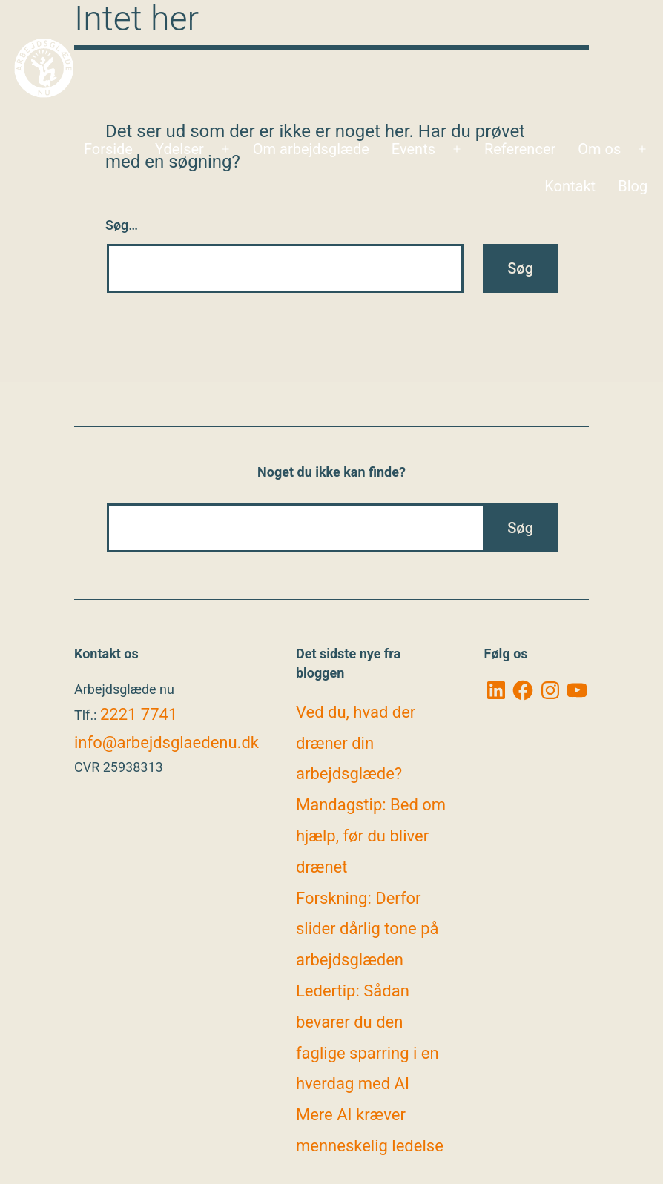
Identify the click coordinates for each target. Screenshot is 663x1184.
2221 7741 (138, 714)
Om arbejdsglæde (311, 149)
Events (413, 149)
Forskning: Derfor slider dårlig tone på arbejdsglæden (367, 929)
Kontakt (570, 186)
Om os (599, 149)
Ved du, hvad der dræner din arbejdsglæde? (355, 743)
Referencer (519, 149)
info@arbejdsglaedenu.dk (166, 742)
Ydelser (179, 149)
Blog (632, 186)
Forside (108, 149)
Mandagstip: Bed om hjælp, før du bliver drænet (371, 836)
